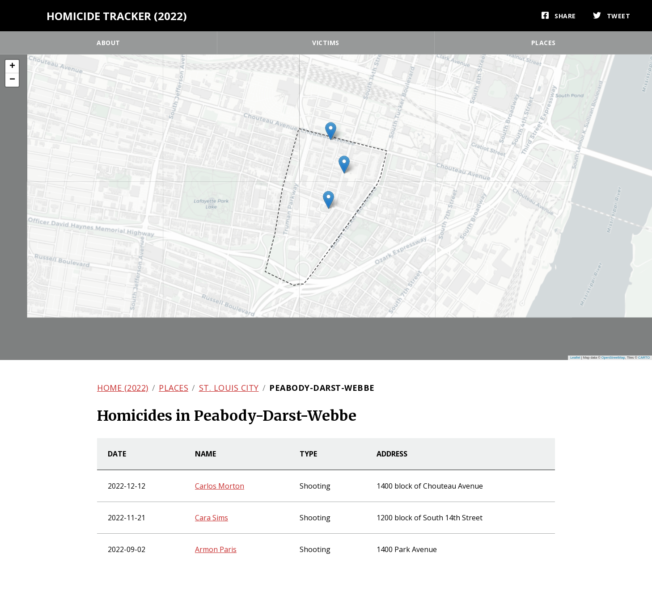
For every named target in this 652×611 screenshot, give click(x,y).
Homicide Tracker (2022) (117, 15)
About (108, 42)
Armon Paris (216, 549)
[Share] (559, 16)
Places (543, 42)
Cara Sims (211, 518)
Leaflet (575, 358)
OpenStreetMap (613, 358)
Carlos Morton (219, 486)
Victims (325, 42)
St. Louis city (229, 387)
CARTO (644, 358)
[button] (328, 200)
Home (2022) (122, 387)
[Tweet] (611, 16)
